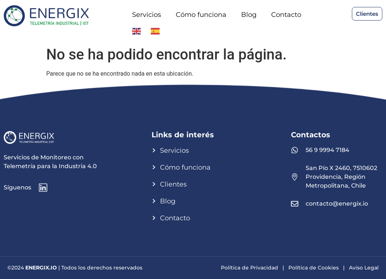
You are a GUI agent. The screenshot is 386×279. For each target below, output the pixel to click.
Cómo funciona (201, 15)
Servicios (146, 15)
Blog (248, 15)
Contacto (286, 15)
